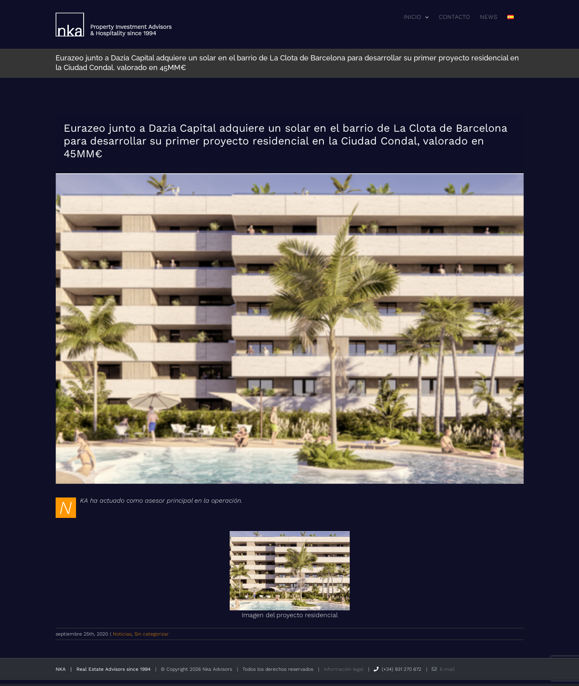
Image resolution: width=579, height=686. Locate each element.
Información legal (343, 669)
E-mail (443, 669)
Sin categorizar (151, 634)
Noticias (122, 634)
